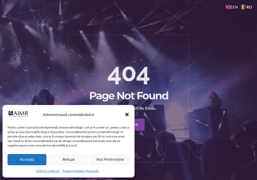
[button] (127, 114)
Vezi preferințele (110, 159)
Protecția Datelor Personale (80, 171)
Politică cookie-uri (48, 171)
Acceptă (27, 159)
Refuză (68, 159)
